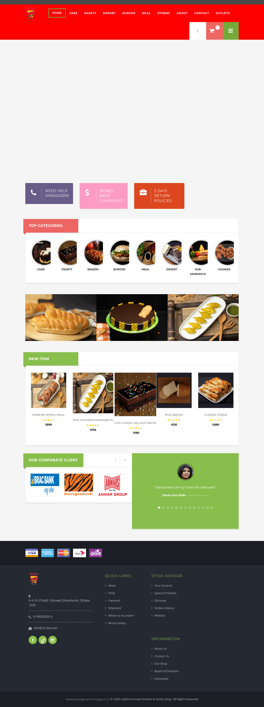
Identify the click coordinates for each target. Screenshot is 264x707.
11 (203, 508)
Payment (114, 600)
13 (212, 508)
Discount (160, 600)
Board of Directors (166, 671)
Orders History (164, 608)
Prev (147, 480)
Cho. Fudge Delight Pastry (136, 423)
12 (207, 508)
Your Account (163, 585)
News (112, 585)
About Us (160, 649)
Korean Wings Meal (49, 414)
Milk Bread (174, 414)
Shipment (114, 608)
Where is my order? (121, 615)
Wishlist (159, 615)
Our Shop (160, 664)
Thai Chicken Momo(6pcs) (93, 420)
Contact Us (161, 656)
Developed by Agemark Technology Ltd (86, 699)
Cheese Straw (215, 414)
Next (223, 480)
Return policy (117, 623)
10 (199, 508)
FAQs (111, 593)
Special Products (165, 593)
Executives (161, 679)
